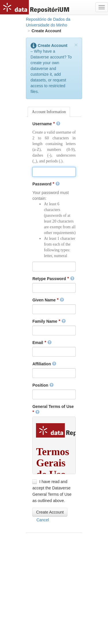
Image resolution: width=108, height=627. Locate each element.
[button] (49, 512)
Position (42, 385)
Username (46, 123)
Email (41, 342)
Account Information (49, 112)
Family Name (48, 321)
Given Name (48, 300)
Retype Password (53, 278)
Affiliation (44, 364)
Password (46, 184)
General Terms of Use (53, 409)
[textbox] (53, 172)
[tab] (49, 112)
